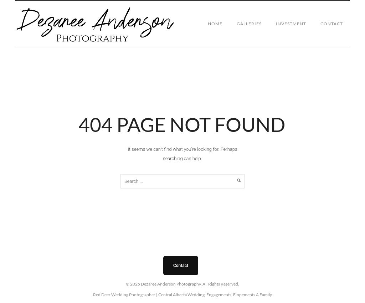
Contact (331, 23)
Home (215, 23)
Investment (291, 23)
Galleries (249, 23)
